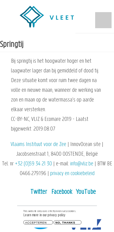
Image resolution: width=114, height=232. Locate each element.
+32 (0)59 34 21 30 (33, 164)
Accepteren (36, 223)
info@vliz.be (81, 164)
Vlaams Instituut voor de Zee (38, 144)
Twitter (38, 192)
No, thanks (65, 223)
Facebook (61, 192)
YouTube (86, 192)
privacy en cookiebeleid (72, 174)
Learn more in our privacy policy (44, 216)
